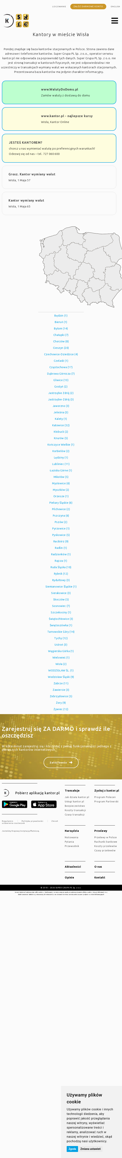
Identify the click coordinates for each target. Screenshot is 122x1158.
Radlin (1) (61, 547)
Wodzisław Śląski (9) (61, 676)
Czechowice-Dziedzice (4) (61, 354)
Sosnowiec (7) (61, 605)
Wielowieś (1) (61, 657)
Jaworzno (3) (61, 405)
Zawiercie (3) (61, 689)
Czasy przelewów (105, 850)
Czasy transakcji (75, 814)
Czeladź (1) (61, 360)
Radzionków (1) (61, 554)
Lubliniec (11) (61, 464)
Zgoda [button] (72, 1148)
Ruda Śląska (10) (61, 567)
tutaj (105, 892)
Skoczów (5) (61, 599)
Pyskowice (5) (61, 534)
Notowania (71, 837)
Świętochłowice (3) (61, 618)
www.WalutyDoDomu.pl (59, 89)
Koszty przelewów (105, 846)
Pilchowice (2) (61, 509)
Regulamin (7, 821)
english (115, 7)
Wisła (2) (61, 664)
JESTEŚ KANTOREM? (25, 142)
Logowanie (59, 7)
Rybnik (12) (61, 573)
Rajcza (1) (61, 560)
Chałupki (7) (61, 334)
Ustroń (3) (61, 644)
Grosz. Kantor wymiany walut (32, 174)
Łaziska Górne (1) (61, 470)
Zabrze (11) (61, 683)
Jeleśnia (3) (61, 412)
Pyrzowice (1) (61, 528)
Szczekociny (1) (61, 612)
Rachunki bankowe (105, 842)
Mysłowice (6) (61, 483)
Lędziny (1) (61, 457)
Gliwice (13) (60, 380)
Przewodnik (72, 846)
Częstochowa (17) (61, 367)
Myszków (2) (61, 489)
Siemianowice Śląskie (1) (61, 586)
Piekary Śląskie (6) (60, 502)
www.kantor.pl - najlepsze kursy (67, 116)
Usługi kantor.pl (74, 801)
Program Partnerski (106, 801)
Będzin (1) (60, 315)
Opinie (69, 877)
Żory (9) (61, 702)
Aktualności (73, 866)
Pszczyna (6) (61, 515)
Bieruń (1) (61, 322)
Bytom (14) (61, 328)
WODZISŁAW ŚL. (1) (61, 670)
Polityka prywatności (32, 821)
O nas (98, 866)
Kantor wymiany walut (26, 200)
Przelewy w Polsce (105, 837)
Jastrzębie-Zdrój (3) (61, 399)
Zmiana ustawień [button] (90, 1148)
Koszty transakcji (75, 810)
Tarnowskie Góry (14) (60, 631)
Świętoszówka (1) (61, 625)
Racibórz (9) (61, 541)
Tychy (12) (61, 638)
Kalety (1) (61, 418)
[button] (114, 21)
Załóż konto (58, 762)
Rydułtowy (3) (61, 580)
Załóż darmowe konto (88, 6)
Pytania (69, 842)
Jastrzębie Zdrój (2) (61, 393)
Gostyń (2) (60, 386)
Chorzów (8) (61, 341)
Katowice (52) (61, 425)
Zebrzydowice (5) (61, 696)
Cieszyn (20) (61, 347)
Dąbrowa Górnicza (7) (61, 373)
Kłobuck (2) (61, 431)
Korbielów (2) (61, 451)
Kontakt (99, 877)
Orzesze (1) (61, 496)
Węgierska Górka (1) (61, 651)
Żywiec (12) (61, 709)
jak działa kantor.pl (77, 797)
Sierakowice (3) (61, 593)
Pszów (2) (61, 522)
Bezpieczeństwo (75, 806)
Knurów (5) (61, 438)
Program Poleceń (105, 797)
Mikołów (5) (61, 476)
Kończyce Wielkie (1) (61, 444)
